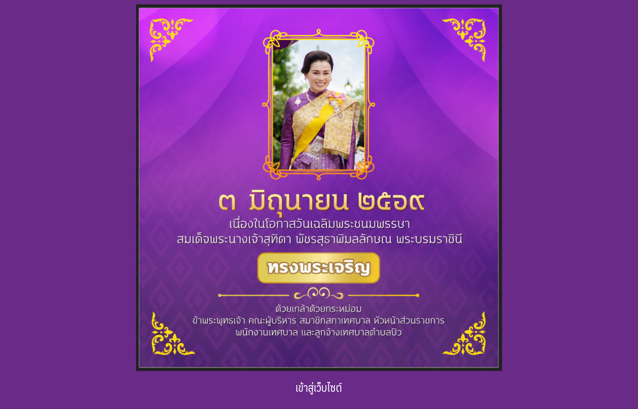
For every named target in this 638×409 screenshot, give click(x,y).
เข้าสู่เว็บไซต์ (319, 387)
